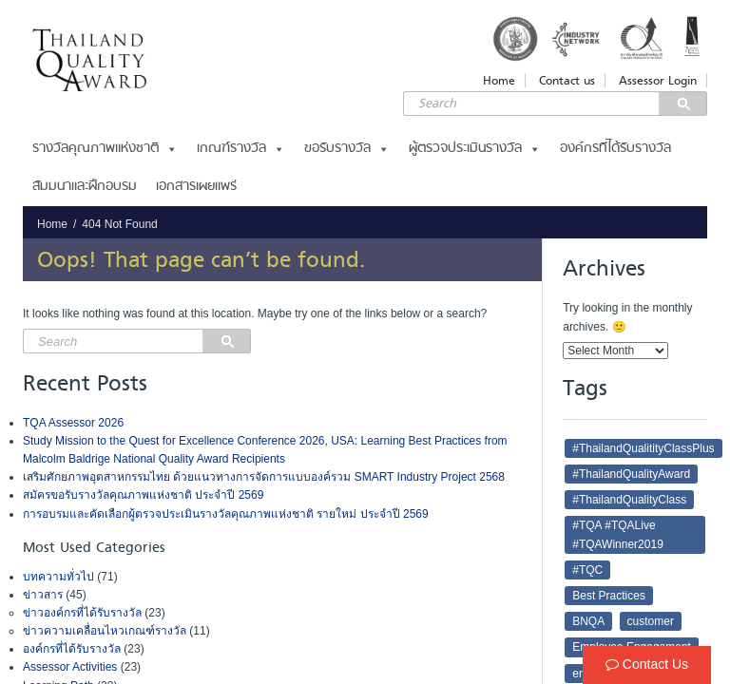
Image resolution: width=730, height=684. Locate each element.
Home (499, 80)
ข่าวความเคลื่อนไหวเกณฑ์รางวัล (104, 630)
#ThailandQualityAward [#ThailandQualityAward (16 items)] (631, 474)
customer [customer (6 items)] (650, 621)
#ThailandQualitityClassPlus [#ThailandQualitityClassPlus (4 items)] (643, 448)
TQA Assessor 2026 (73, 422)
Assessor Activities (70, 667)
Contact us (567, 80)
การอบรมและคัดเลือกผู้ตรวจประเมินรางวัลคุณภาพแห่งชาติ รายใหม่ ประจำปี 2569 (226, 514)
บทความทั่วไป (58, 576)
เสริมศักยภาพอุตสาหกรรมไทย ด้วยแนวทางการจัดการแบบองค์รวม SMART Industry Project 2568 (264, 477)
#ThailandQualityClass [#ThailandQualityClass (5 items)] (629, 499)
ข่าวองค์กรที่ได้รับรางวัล (82, 612)
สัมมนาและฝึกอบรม (84, 187)
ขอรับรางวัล (347, 149)
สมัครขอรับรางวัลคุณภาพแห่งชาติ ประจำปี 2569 (143, 495)
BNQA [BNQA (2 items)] (588, 621)
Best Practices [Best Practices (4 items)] (608, 595)
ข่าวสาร (43, 594)
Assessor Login (658, 80)
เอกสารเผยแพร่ (196, 187)
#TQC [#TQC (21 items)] (587, 570)
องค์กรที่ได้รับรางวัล (615, 149)
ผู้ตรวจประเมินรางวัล (475, 149)
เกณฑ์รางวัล (241, 149)
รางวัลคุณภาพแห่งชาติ (105, 149)
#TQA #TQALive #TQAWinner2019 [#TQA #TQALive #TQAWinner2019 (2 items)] (617, 534)
